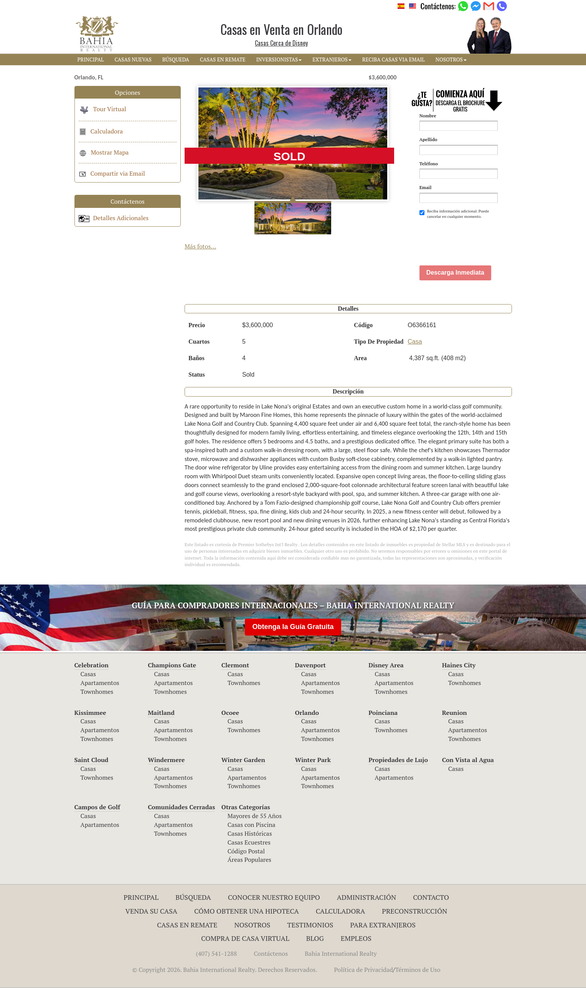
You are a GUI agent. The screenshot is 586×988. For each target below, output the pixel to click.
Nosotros (252, 924)
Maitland (161, 712)
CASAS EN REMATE (223, 59)
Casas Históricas (250, 833)
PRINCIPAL (91, 59)
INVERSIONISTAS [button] (279, 59)
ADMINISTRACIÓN (366, 897)
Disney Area (386, 665)
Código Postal (246, 851)
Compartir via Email (112, 173)
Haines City (458, 665)
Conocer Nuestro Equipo (274, 897)
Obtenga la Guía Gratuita (292, 627)
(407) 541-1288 (216, 953)
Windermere (166, 760)
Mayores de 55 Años (255, 816)
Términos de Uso (417, 969)
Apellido (428, 139)
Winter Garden (243, 760)
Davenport (310, 665)
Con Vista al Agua (468, 760)
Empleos (356, 938)
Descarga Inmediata (455, 272)
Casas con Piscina (252, 824)
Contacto (431, 897)
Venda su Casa (151, 911)
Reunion (454, 712)
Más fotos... (200, 246)
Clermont (235, 665)
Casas (88, 674)
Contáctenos (271, 953)
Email (425, 187)
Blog (315, 938)
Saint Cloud (91, 760)
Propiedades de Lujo (398, 760)
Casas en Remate (187, 924)
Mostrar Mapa (104, 152)
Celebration (91, 665)
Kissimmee (90, 712)
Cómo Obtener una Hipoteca (246, 911)
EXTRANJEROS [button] (331, 59)
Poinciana (383, 712)
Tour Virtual (102, 109)
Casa (415, 341)
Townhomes (97, 691)
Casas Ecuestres (249, 842)
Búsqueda (193, 897)
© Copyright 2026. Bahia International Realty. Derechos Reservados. (224, 969)
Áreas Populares (249, 859)
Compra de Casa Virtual (245, 938)
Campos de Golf (97, 807)
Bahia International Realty (341, 953)
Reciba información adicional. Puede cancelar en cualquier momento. (454, 214)
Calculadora (101, 131)
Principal (141, 897)
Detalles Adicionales (114, 218)
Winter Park (313, 760)
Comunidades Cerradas (181, 807)
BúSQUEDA (175, 59)
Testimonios (310, 924)
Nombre (427, 116)
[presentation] (477, 238)
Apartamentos (100, 682)
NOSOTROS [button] (451, 59)
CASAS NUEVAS (132, 59)
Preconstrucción (414, 911)
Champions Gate (172, 665)
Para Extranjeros (383, 924)
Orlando (307, 712)
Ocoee (230, 712)
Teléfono (428, 163)
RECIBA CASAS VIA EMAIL (393, 59)
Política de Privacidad (363, 969)
